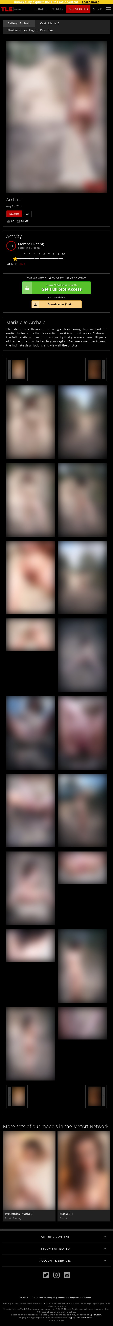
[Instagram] (56, 1275)
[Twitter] (46, 1275)
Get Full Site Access (55, 288)
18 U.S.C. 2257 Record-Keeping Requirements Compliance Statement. (56, 1297)
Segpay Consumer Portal (80, 1317)
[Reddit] (67, 1275)
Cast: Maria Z (49, 23)
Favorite (14, 214)
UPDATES (40, 9)
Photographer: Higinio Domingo (30, 30)
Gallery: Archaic (18, 23)
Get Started (78, 9)
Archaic (14, 199)
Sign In (98, 9)
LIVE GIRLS (56, 9)
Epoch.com (95, 1314)
